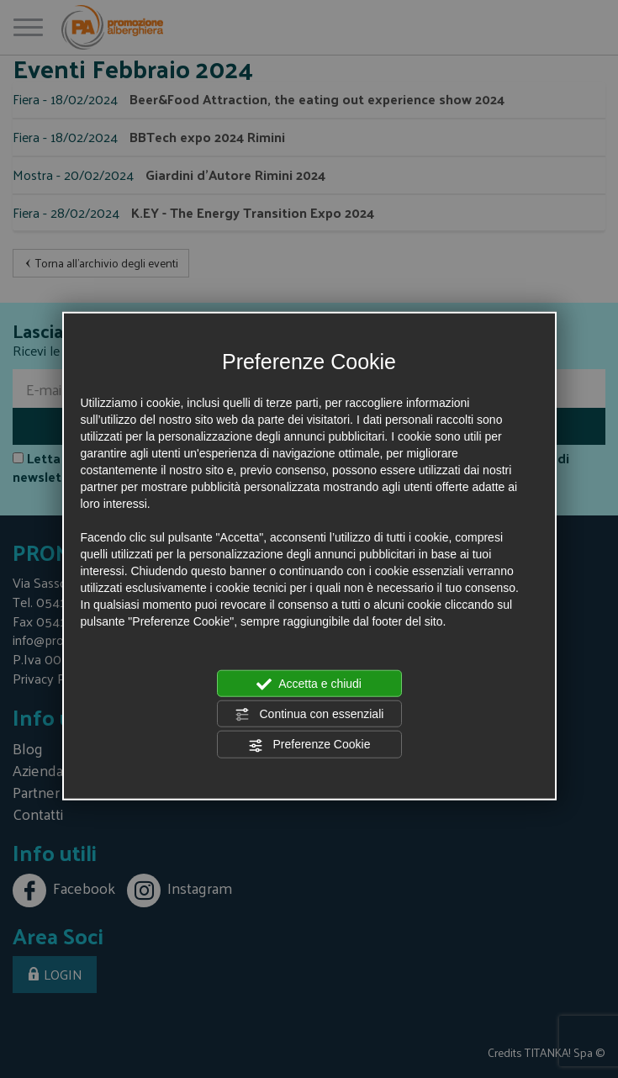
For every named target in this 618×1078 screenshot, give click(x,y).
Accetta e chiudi (309, 683)
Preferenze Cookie (309, 745)
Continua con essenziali (309, 714)
